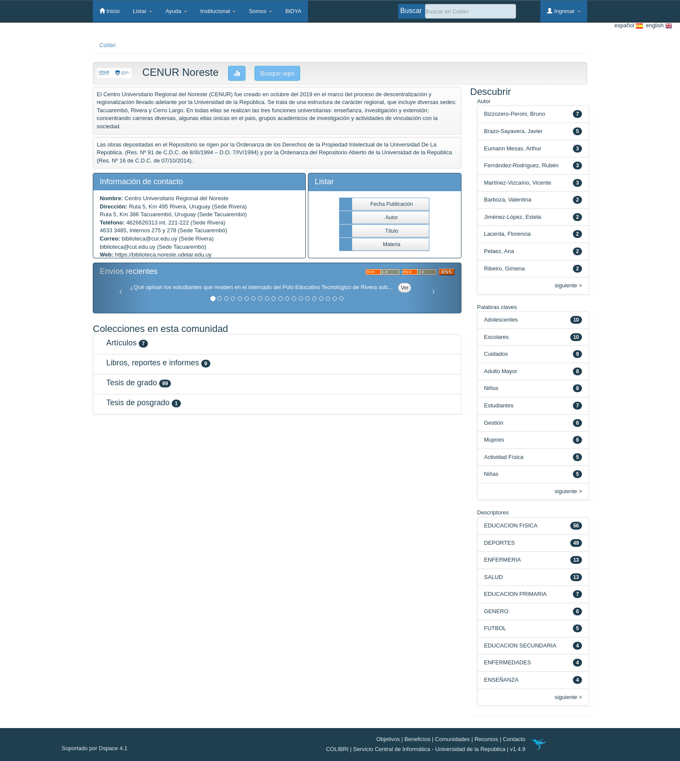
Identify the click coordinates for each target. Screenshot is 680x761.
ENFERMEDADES (507, 662)
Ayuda (176, 11)
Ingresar (564, 10)
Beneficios (418, 739)
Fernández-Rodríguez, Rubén (521, 165)
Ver (405, 288)
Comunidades (452, 739)
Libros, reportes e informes (152, 362)
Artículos (121, 342)
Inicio (109, 10)
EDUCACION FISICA (511, 525)
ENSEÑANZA (501, 679)
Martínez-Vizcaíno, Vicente (517, 182)
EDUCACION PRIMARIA (515, 594)
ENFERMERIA (502, 559)
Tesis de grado (131, 382)
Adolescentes (501, 319)
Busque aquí (277, 73)
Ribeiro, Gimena (504, 268)
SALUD (493, 577)
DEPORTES (499, 543)
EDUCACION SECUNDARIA (520, 645)
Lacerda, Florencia (507, 234)
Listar (142, 11)
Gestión (493, 423)
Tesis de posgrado (138, 402)
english (657, 25)
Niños (491, 388)
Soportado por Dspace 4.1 (95, 748)
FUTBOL (495, 628)
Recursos (486, 739)
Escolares (496, 337)
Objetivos (388, 739)
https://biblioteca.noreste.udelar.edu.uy (163, 254)
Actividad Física (503, 457)
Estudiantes (498, 405)
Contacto (514, 739)
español (629, 25)
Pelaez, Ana (499, 251)
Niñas (491, 474)
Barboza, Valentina (507, 199)
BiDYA (293, 11)
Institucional (218, 11)
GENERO (496, 611)
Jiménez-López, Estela (512, 217)
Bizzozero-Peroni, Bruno (514, 114)
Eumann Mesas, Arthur (512, 148)
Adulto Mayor (500, 371)
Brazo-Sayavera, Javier (513, 131)
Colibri (107, 45)
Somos (260, 11)
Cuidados (496, 354)
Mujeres (494, 439)
